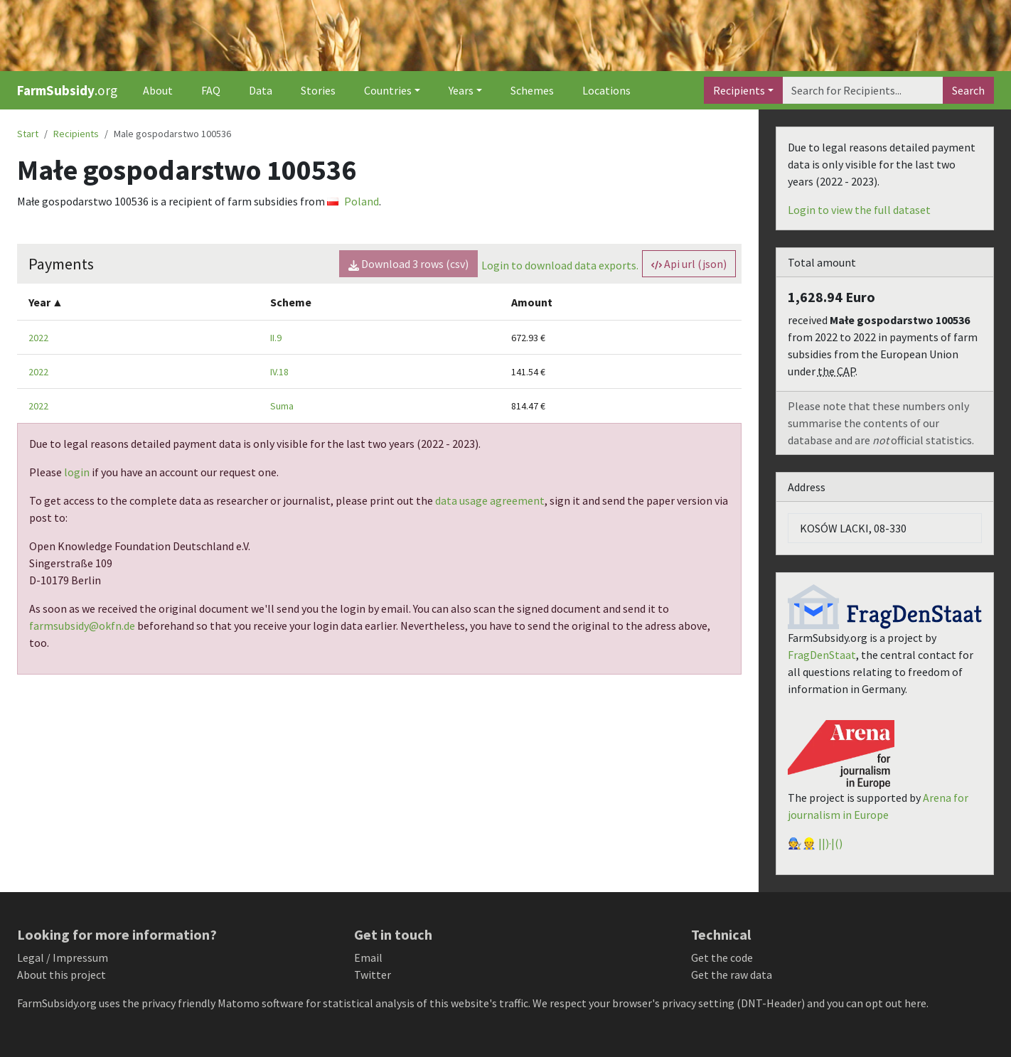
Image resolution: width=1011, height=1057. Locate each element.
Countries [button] (388, 90)
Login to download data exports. (559, 265)
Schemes (532, 90)
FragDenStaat (822, 655)
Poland (353, 201)
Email (368, 957)
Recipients (739, 90)
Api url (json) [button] (689, 264)
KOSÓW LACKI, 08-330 (853, 528)
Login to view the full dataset (859, 210)
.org (67, 90)
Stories (318, 90)
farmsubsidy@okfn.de (82, 625)
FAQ (210, 90)
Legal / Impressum (62, 957)
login (77, 472)
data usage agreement (490, 500)
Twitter (372, 974)
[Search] (862, 90)
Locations (606, 90)
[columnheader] (137, 302)
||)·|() (830, 843)
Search (968, 90)
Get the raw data (731, 974)
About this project (61, 974)
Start (27, 133)
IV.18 (279, 371)
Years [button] (461, 90)
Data (260, 90)
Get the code (722, 957)
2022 (38, 337)
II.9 (276, 337)
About (158, 90)
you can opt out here (876, 1003)
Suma (282, 405)
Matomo (239, 1003)
